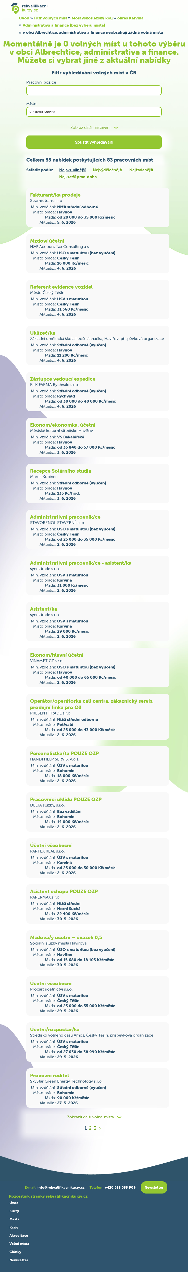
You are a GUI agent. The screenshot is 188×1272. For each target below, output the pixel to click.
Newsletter (18, 1260)
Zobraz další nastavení (90, 127)
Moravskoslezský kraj (92, 17)
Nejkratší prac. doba (78, 176)
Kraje (13, 1227)
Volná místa (19, 1243)
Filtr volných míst (50, 17)
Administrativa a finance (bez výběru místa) (64, 25)
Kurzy (14, 1211)
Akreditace (18, 1235)
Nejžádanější (141, 169)
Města (14, 1219)
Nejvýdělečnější (107, 169)
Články (15, 1252)
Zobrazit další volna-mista (90, 1117)
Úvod (24, 18)
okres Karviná (130, 17)
